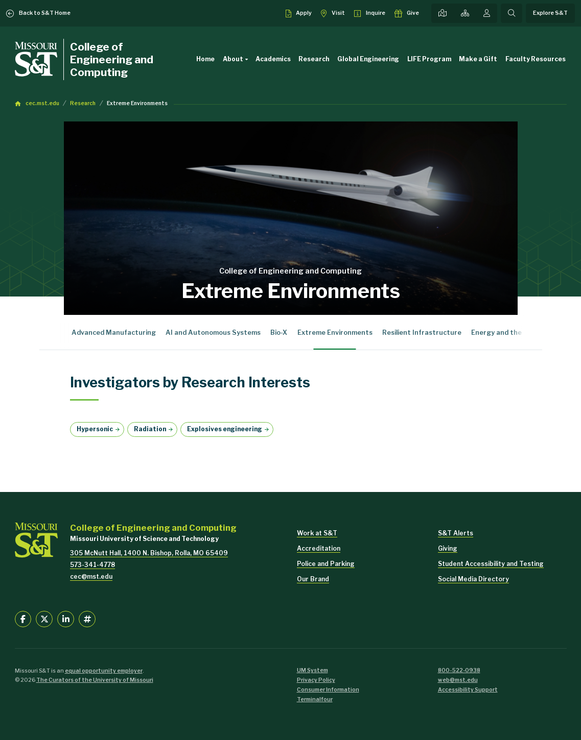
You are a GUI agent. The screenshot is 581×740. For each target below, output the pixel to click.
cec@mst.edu (91, 576)
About (237, 59)
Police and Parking (326, 564)
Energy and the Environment (518, 332)
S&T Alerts (455, 533)
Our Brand (313, 579)
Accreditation (318, 548)
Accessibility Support (468, 689)
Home (205, 59)
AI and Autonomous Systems (213, 332)
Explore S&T (550, 13)
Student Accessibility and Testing (491, 564)
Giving (447, 548)
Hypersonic (95, 429)
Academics (273, 59)
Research (313, 59)
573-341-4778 (92, 565)
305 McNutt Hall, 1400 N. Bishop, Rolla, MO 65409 (149, 553)
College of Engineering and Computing (111, 59)
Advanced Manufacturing (114, 332)
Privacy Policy (316, 680)
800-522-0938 (459, 670)
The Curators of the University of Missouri (94, 680)
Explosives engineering (224, 429)
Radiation (150, 429)
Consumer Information (328, 689)
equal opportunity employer (104, 671)
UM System (312, 670)
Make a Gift (478, 59)
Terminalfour (315, 699)
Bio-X (278, 332)
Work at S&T (317, 533)
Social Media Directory (473, 579)
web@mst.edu (458, 680)
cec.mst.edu (42, 103)
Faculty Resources (535, 59)
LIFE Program (429, 59)
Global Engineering (368, 59)
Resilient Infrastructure (421, 332)
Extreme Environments (137, 103)
